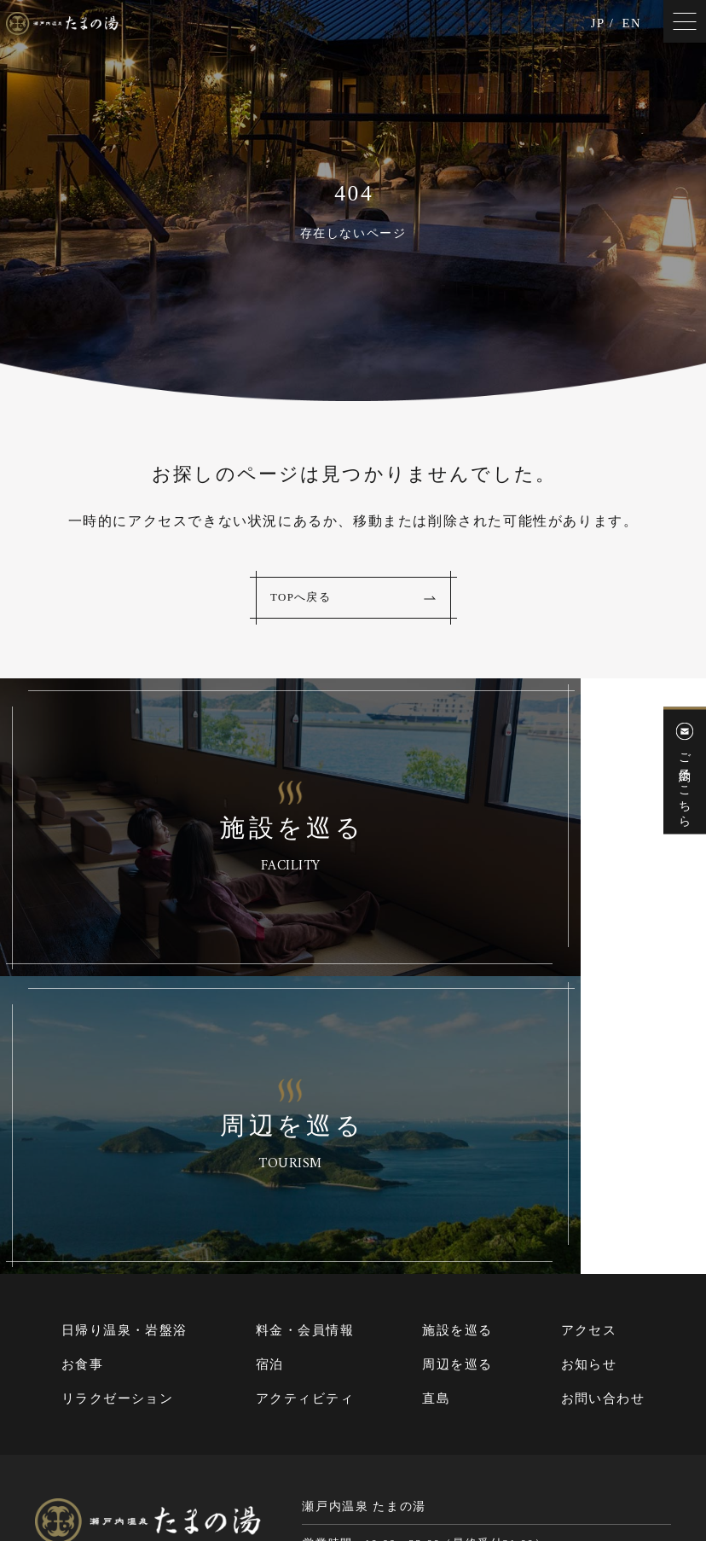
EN (630, 27)
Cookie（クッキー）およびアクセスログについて (542, 1470)
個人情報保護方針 (352, 1470)
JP (594, 27)
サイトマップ (258, 1470)
